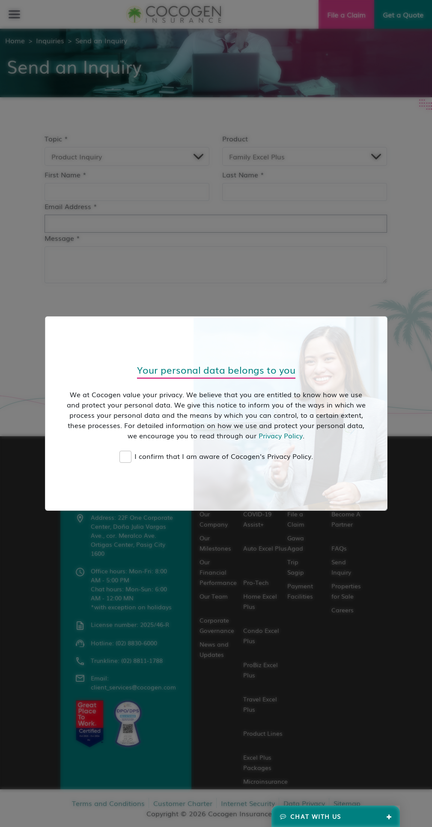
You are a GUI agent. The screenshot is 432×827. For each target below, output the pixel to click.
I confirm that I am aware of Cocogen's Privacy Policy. (223, 456)
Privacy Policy (281, 435)
